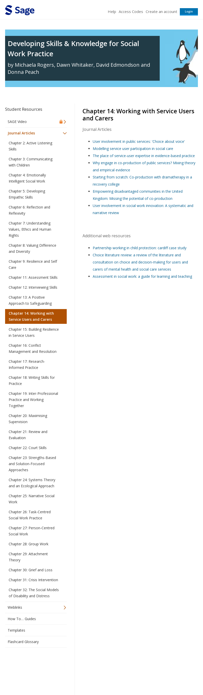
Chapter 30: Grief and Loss (30, 569)
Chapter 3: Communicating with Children (30, 162)
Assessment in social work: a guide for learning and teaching (142, 276)
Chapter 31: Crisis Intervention (33, 579)
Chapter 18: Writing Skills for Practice (32, 380)
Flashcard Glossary (23, 641)
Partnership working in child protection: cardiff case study (139, 247)
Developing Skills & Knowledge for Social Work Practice (73, 48)
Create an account (161, 11)
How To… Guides (22, 618)
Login (189, 11)
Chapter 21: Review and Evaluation (28, 434)
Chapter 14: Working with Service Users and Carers (31, 316)
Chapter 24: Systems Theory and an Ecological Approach (32, 482)
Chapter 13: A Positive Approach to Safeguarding (30, 300)
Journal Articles (21, 133)
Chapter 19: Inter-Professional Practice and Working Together (33, 399)
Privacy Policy (164, 676)
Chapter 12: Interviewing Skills (33, 287)
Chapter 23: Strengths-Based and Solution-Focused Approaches (32, 463)
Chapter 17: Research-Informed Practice (27, 364)
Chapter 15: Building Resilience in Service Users (34, 332)
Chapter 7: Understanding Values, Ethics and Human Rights (30, 229)
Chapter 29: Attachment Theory (28, 556)
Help (112, 11)
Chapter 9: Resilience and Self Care (33, 264)
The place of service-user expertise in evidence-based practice (144, 155)
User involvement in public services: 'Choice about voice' (139, 141)
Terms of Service (105, 676)
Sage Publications (34, 663)
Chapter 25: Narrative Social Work (32, 498)
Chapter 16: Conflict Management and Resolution (33, 348)
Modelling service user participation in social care (133, 148)
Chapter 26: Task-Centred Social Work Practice (30, 514)
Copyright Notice (136, 676)
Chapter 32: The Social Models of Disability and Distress (34, 592)
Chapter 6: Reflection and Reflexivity (29, 210)
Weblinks (15, 607)
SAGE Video (17, 121)
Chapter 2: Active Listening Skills (30, 146)
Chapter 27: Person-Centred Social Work (32, 530)
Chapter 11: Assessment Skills (33, 277)
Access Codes (131, 11)
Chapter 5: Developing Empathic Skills (27, 194)
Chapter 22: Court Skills (28, 447)
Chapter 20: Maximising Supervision (28, 418)
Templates (16, 630)
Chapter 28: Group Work (28, 543)
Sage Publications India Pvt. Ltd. (79, 663)
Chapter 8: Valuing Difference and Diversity (32, 248)
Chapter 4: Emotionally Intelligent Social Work (27, 178)
